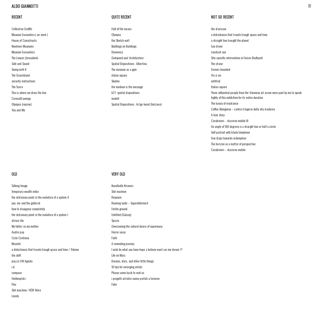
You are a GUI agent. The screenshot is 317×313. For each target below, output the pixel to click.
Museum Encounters (23, 51)
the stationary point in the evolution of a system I (40, 214)
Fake (114, 284)
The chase (217, 63)
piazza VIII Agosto (22, 260)
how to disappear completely (28, 208)
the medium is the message (127, 86)
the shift (16, 255)
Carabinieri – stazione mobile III (229, 120)
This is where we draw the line (29, 92)
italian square (119, 75)
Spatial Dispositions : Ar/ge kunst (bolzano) (136, 104)
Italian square (219, 86)
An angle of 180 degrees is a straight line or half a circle (243, 126)
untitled (215, 80)
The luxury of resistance (224, 103)
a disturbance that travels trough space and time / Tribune (45, 249)
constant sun (218, 51)
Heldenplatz (19, 278)
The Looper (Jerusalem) (25, 57)
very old (118, 174)
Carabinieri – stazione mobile (228, 149)
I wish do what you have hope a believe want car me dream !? (146, 249)
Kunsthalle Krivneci (122, 185)
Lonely (15, 295)
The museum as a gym (124, 69)
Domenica (117, 51)
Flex (14, 284)
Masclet (16, 243)
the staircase (218, 28)
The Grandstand (21, 75)
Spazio (115, 220)
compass (17, 272)
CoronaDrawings (21, 98)
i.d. (13, 266)
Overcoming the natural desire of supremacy (137, 226)
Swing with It (19, 69)
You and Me (18, 109)
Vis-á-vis (216, 75)
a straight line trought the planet (230, 40)
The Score (17, 86)
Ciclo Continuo (20, 237)
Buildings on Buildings (124, 46)
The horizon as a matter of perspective (233, 143)
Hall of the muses (121, 28)
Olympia (116, 34)
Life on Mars (118, 255)
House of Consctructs (24, 40)
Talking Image (19, 185)
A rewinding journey (122, 243)
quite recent (121, 17)
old (14, 174)
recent (17, 17)
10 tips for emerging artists (126, 266)
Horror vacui (118, 231)
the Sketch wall (120, 40)
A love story (218, 114)
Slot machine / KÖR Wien (26, 289)
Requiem (116, 197)
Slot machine (119, 191)
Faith (114, 237)
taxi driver (217, 46)
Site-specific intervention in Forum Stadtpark (237, 57)
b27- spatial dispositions (125, 92)
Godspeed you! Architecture (127, 57)
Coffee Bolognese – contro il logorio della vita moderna (243, 108)
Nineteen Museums (23, 46)
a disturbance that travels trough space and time (239, 34)
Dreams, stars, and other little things (132, 260)
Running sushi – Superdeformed (129, 202)
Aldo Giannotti (25, 6)
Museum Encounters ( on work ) (30, 34)
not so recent (222, 17)
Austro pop (18, 231)
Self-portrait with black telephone (230, 132)
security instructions (23, 80)
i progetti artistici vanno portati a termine (135, 278)
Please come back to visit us (127, 272)
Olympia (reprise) (22, 104)
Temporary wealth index (25, 191)
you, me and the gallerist (26, 202)
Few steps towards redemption (228, 138)
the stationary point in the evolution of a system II (40, 197)
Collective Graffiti (22, 28)
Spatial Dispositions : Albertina (129, 63)
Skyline (115, 80)
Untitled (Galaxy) (121, 214)
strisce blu (18, 220)
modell (115, 98)
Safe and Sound (20, 63)
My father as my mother (25, 226)
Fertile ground (119, 208)
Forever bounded (220, 69)
